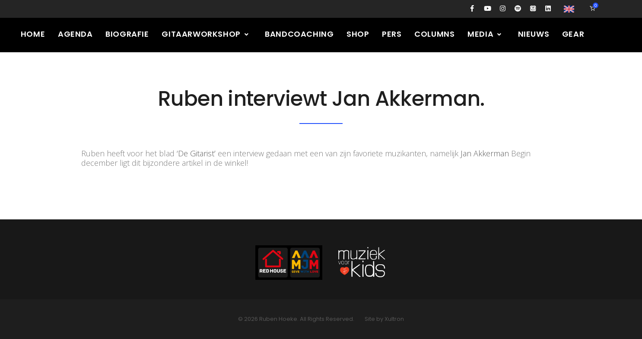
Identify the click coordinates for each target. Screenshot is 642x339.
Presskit (39, 68)
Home (33, 34)
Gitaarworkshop (206, 34)
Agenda (75, 34)
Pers (392, 34)
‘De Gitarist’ (196, 153)
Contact (91, 68)
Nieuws (534, 34)
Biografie (127, 34)
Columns (435, 34)
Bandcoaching (299, 34)
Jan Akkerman (485, 153)
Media (486, 34)
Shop (358, 34)
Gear (574, 34)
